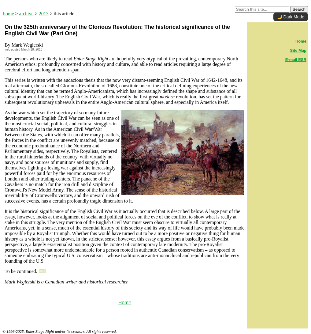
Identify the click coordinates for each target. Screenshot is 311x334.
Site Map (298, 50)
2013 (44, 13)
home (8, 13)
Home (124, 302)
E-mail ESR (295, 59)
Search (299, 9)
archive (26, 13)
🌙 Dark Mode (290, 16)
